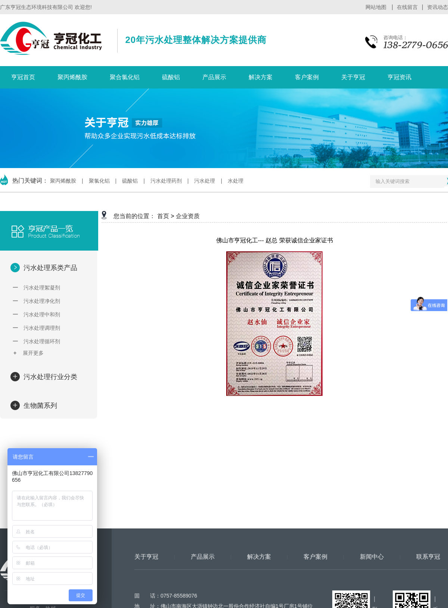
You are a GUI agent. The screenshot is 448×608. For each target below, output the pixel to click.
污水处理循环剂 (36, 341)
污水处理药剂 (166, 181)
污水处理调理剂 (36, 328)
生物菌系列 (39, 405)
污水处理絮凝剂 (36, 288)
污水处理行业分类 (49, 377)
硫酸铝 (171, 77)
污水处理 (204, 181)
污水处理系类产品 (49, 268)
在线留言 (407, 7)
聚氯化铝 (99, 181)
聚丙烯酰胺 (72, 77)
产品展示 (214, 77)
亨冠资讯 (399, 77)
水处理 (235, 181)
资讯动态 (437, 7)
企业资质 (188, 216)
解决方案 (261, 77)
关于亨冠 (353, 77)
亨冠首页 (23, 77)
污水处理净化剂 (36, 301)
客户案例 (307, 77)
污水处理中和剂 (36, 314)
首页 (163, 216)
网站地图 (376, 7)
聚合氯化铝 (125, 77)
